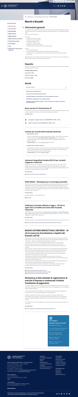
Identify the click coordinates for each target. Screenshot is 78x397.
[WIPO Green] (47, 197)
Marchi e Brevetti (12, 26)
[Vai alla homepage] (25, 16)
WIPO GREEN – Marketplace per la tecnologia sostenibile (38, 99)
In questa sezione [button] (15, 23)
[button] (46, 87)
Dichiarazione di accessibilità (45, 364)
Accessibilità (42, 365)
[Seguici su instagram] (58, 6)
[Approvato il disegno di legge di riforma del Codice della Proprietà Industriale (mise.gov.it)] (47, 222)
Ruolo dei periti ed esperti (13, 41)
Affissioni (42, 360)
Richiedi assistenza (11, 388)
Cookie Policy (58, 371)
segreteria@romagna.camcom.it (24, 371)
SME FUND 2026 (44, 142)
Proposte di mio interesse (61, 362)
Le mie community (59, 360)
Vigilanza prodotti (12, 33)
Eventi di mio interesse (60, 365)
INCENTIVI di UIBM (45, 152)
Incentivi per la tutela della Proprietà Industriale (36, 94)
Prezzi (9, 46)
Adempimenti (30, 17)
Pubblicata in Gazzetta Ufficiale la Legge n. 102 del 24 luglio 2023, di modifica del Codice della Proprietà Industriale (45, 102)
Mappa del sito (58, 373)
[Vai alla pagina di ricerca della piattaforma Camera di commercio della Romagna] (71, 6)
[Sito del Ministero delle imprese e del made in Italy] (47, 270)
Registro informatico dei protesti (15, 38)
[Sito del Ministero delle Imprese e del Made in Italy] (47, 174)
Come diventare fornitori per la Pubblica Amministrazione (46, 367)
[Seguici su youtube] (62, 6)
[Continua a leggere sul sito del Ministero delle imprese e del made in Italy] (47, 308)
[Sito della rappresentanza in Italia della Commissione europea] (47, 272)
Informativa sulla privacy (60, 374)
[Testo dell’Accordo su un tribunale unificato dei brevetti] (47, 273)
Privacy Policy (58, 370)
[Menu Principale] (2, 6)
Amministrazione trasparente (46, 357)
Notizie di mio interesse (60, 359)
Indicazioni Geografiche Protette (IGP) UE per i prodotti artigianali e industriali (42, 96)
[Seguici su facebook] (56, 6)
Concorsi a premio (12, 28)
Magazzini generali (12, 36)
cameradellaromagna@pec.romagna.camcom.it (27, 370)
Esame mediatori (12, 43)
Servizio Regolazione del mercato (41, 17)
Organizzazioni (59, 357)
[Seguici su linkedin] (60, 6)
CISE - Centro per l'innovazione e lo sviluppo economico (18, 383)
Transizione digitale (43, 362)
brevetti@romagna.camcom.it (31, 70)
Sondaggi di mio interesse (61, 364)
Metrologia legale (12, 31)
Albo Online (42, 359)
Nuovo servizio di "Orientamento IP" (33, 91)
